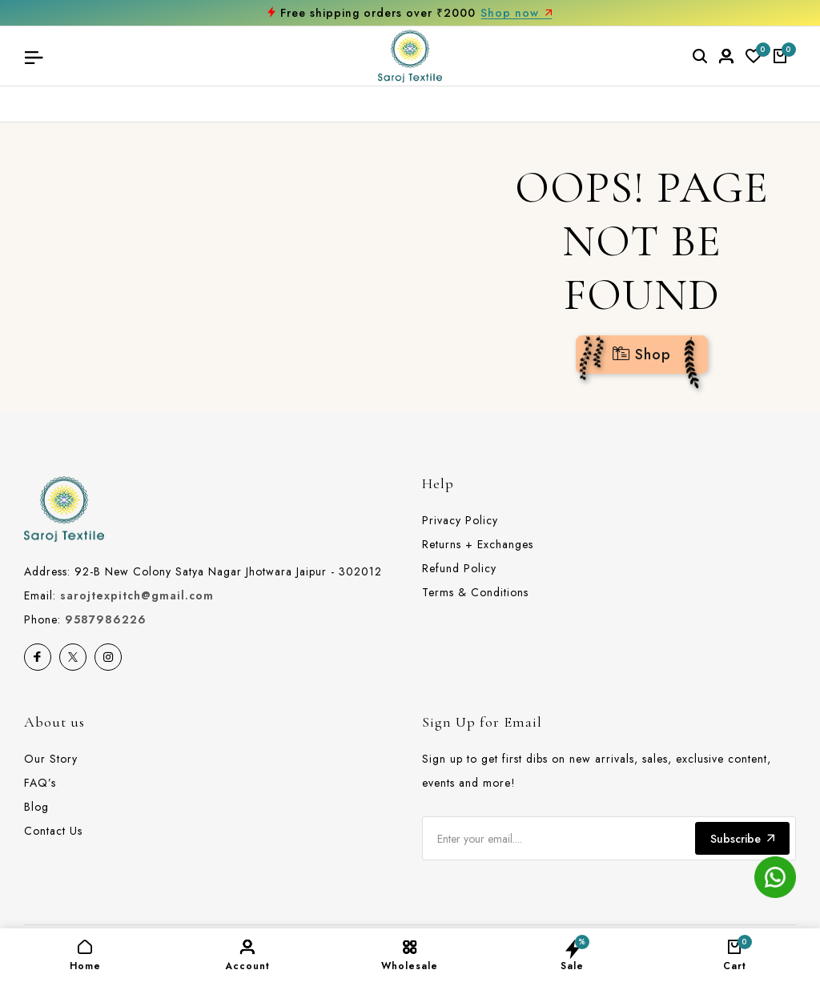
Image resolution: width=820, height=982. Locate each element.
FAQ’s (40, 783)
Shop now (516, 13)
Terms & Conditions (475, 592)
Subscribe (742, 839)
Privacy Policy (460, 520)
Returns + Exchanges (477, 544)
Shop (642, 354)
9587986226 (106, 619)
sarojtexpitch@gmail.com (137, 595)
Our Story (51, 759)
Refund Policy (459, 568)
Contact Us (53, 831)
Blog (36, 807)
